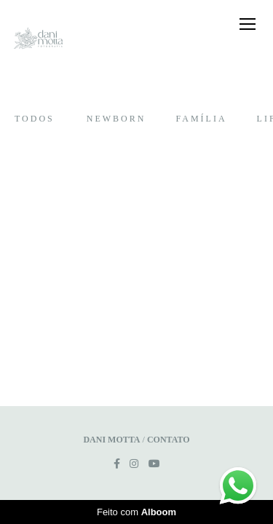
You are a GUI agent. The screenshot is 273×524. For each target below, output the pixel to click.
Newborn (116, 118)
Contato (168, 439)
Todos (35, 118)
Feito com (136, 512)
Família (200, 118)
